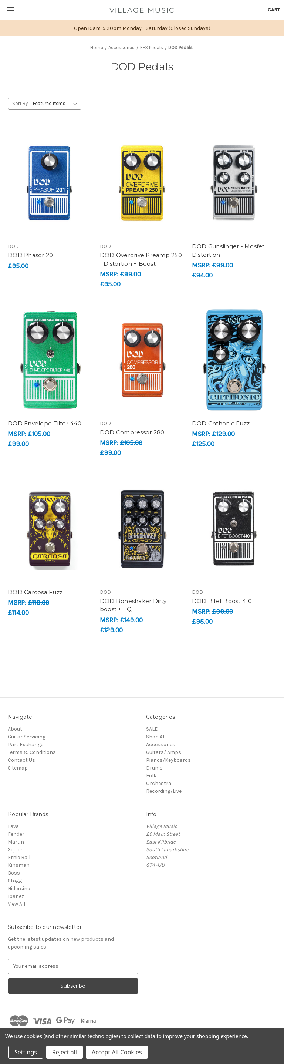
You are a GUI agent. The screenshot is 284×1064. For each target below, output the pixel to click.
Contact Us (21, 760)
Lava (13, 826)
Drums (154, 768)
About (15, 729)
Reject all (64, 1052)
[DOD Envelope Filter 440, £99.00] (50, 360)
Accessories (160, 744)
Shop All (156, 737)
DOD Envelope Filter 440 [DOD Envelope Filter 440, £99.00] (44, 423)
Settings (25, 1052)
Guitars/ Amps (163, 752)
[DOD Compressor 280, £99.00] (142, 360)
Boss (14, 873)
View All (16, 904)
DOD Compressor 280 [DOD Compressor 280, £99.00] (132, 432)
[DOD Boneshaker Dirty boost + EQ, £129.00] (142, 529)
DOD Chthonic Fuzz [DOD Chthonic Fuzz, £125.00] (221, 423)
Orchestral (159, 783)
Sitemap (18, 768)
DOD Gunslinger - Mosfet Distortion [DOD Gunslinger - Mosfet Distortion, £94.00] (228, 250)
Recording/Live (164, 791)
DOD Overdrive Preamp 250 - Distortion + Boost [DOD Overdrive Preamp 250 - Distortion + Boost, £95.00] (141, 259)
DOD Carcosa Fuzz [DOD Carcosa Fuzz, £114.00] (35, 592)
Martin (16, 842)
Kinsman (19, 865)
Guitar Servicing (26, 737)
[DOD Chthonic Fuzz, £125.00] (234, 360)
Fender (16, 834)
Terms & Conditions (32, 752)
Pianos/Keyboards (168, 760)
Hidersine (19, 888)
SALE (152, 729)
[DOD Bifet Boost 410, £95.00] (234, 529)
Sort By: (20, 103)
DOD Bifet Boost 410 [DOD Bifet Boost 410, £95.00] (222, 601)
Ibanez (16, 896)
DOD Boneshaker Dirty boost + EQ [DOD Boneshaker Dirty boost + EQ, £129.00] (133, 605)
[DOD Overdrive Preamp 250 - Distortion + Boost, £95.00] (142, 183)
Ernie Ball (19, 857)
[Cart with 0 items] (274, 10)
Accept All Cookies (117, 1052)
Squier (15, 849)
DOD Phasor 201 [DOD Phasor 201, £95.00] (31, 255)
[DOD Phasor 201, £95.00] (50, 183)
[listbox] (56, 103)
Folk (151, 775)
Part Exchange (25, 744)
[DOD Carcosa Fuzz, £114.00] (50, 529)
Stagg (15, 881)
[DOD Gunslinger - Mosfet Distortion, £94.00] (234, 183)
